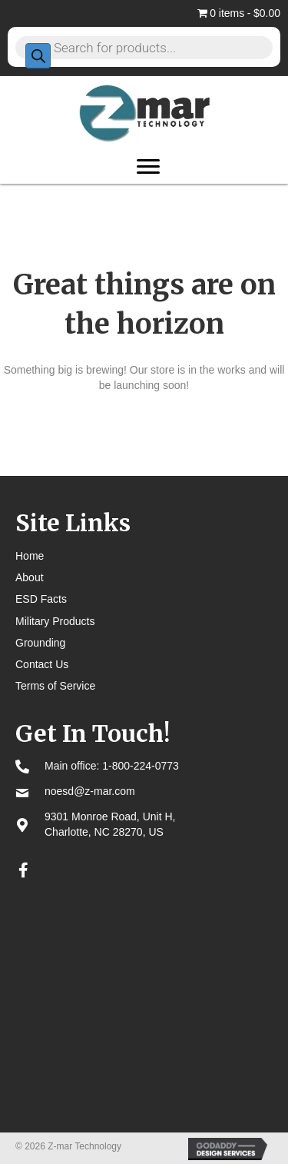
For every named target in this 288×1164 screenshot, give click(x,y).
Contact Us (41, 664)
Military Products (54, 621)
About (29, 577)
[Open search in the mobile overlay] (144, 47)
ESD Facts (41, 599)
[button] (23, 870)
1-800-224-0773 (140, 766)
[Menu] (148, 167)
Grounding (40, 643)
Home (29, 556)
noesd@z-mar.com (90, 791)
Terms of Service (55, 686)
